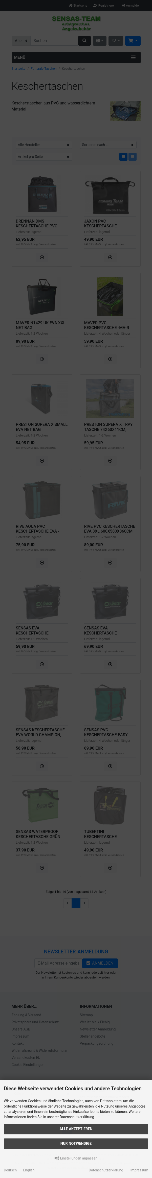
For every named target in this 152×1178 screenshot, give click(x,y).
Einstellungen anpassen (76, 1158)
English (28, 1170)
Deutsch (10, 1170)
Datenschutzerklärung (106, 1170)
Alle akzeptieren (76, 1129)
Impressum (139, 1170)
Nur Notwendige (76, 1143)
